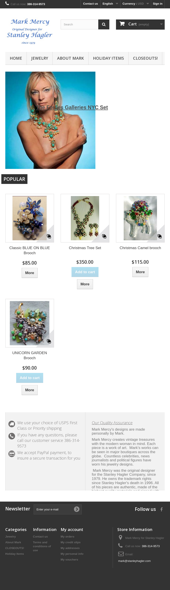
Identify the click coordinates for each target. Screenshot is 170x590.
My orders (67, 536)
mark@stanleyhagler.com (134, 561)
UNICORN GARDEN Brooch (29, 355)
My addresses (70, 548)
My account (72, 529)
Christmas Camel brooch (140, 248)
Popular (14, 179)
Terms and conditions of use (42, 546)
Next (156, 161)
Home (16, 58)
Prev (145, 161)
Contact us (90, 3)
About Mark (70, 58)
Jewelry (39, 58)
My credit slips (71, 542)
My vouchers (69, 559)
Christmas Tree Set (85, 248)
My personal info (72, 554)
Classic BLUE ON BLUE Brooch (29, 250)
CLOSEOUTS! (145, 58)
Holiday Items (108, 58)
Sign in (157, 3)
